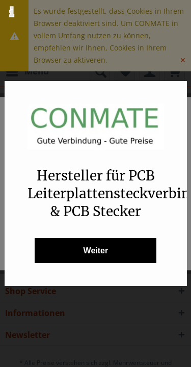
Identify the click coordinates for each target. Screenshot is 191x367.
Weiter (95, 250)
